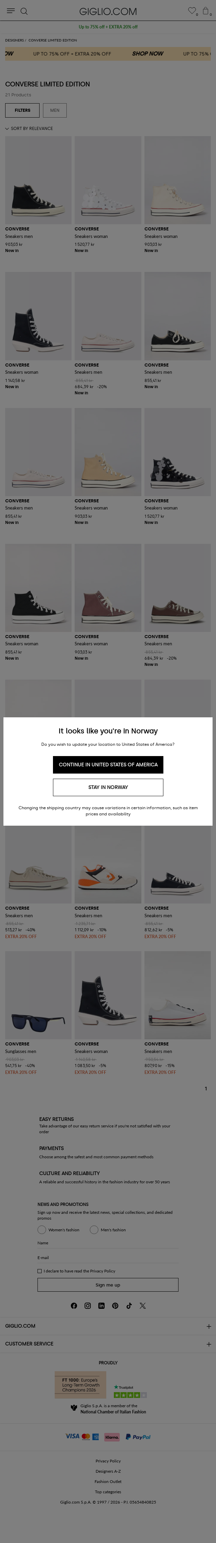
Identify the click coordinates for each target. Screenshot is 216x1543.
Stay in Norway (108, 787)
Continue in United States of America (108, 765)
